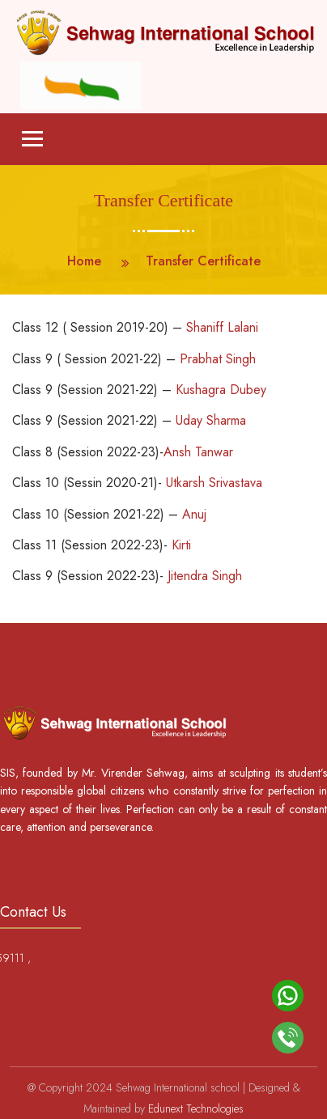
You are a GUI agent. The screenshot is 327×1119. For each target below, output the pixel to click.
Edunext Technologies (196, 1108)
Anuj (194, 514)
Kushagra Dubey (219, 389)
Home (84, 261)
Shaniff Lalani (222, 327)
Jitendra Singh (205, 575)
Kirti (181, 545)
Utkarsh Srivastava (214, 482)
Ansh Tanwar (198, 452)
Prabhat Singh (218, 359)
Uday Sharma (211, 420)
